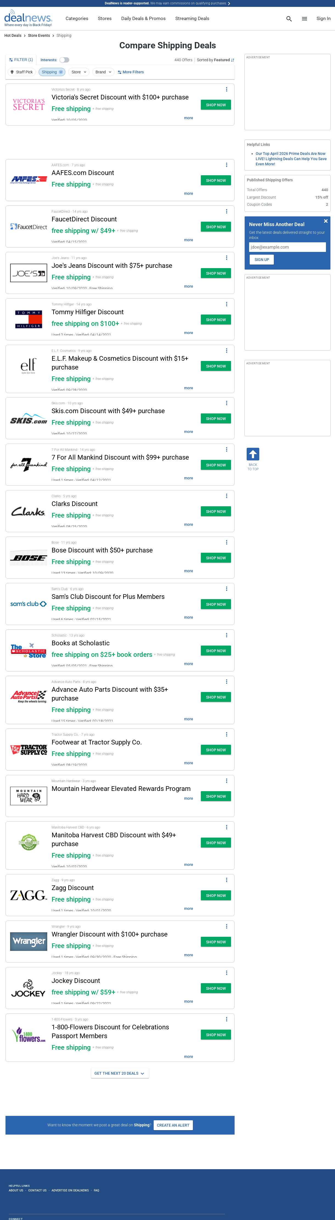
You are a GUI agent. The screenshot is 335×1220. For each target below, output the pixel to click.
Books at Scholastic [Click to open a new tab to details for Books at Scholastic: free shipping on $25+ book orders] (81, 643)
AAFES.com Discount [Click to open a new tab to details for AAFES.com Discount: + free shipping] (83, 173)
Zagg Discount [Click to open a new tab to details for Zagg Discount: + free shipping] (73, 888)
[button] (64, 60)
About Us (16, 1190)
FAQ (96, 1190)
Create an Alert (173, 1125)
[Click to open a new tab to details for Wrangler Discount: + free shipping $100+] (28, 941)
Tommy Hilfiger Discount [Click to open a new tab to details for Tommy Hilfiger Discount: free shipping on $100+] (88, 312)
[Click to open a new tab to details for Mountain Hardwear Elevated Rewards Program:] (28, 796)
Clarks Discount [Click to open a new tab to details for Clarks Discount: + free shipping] (75, 504)
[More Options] (226, 89)
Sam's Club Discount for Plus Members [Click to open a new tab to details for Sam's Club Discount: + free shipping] (108, 597)
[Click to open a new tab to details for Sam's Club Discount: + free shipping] (28, 603)
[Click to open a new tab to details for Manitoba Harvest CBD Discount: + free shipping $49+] (28, 845)
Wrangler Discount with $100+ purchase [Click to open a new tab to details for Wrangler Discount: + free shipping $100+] (110, 934)
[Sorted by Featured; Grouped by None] (216, 60)
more (188, 118)
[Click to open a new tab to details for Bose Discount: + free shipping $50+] (28, 557)
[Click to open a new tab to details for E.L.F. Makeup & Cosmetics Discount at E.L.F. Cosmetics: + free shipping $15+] (28, 369)
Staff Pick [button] (21, 72)
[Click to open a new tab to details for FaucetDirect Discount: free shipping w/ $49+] (28, 226)
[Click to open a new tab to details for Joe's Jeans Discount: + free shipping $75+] (28, 272)
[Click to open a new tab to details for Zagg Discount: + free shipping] (28, 895)
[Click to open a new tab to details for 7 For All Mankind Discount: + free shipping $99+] (28, 464)
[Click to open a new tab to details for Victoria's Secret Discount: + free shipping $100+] (28, 104)
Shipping (52, 72)
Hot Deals (12, 35)
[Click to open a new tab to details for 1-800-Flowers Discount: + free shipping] (28, 1037)
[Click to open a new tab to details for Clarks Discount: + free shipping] (28, 511)
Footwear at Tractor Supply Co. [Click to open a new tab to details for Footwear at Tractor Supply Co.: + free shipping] (97, 742)
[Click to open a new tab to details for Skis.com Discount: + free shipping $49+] (28, 418)
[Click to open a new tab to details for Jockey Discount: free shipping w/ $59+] (28, 988)
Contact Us (37, 1190)
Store (79, 72)
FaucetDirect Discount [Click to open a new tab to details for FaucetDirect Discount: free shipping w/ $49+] (84, 219)
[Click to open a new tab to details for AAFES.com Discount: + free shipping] (28, 180)
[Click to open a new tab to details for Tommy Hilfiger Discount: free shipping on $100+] (28, 319)
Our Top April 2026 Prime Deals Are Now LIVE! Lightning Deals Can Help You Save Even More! (291, 158)
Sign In (324, 18)
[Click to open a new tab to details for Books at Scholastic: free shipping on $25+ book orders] (28, 650)
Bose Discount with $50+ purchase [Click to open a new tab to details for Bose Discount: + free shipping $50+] (102, 550)
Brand (103, 72)
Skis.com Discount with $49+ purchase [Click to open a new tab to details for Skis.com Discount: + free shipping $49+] (108, 411)
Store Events (39, 35)
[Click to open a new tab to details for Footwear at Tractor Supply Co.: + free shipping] (28, 749)
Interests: (49, 60)
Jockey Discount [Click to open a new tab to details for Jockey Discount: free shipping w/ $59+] (76, 981)
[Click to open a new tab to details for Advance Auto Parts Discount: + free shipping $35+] (28, 700)
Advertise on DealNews (70, 1190)
